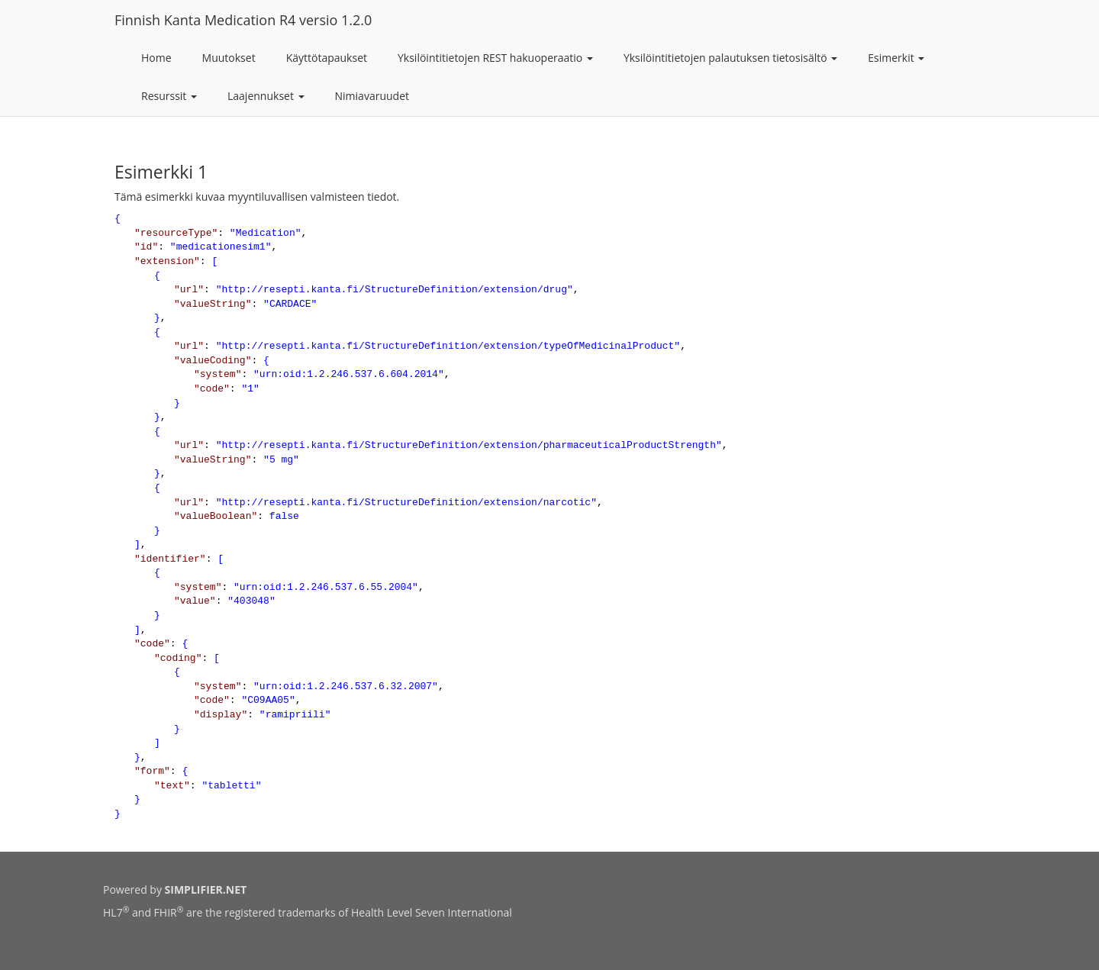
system (218, 374)
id (146, 247)
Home (156, 57)
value (195, 601)
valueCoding (213, 360)
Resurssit (169, 96)
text (172, 785)
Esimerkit (896, 57)
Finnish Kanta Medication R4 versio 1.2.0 (243, 20)
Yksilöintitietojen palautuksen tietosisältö (730, 57)
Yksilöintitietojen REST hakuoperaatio (495, 57)
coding (178, 658)
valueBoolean (216, 516)
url (189, 289)
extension (167, 261)
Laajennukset (266, 96)
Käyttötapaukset (326, 57)
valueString (213, 304)
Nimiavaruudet (372, 96)
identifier (170, 559)
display (221, 714)
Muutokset (229, 57)
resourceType (176, 233)
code (212, 389)
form (152, 771)
